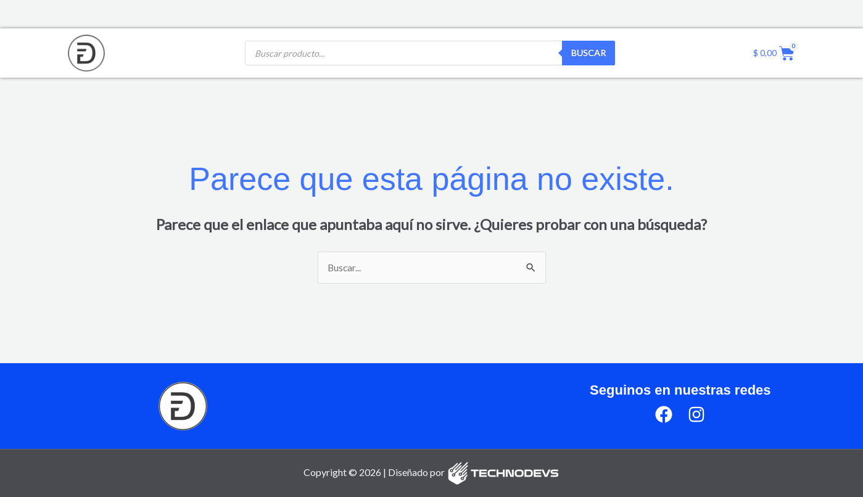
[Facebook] (663, 415)
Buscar (588, 52)
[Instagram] (696, 415)
